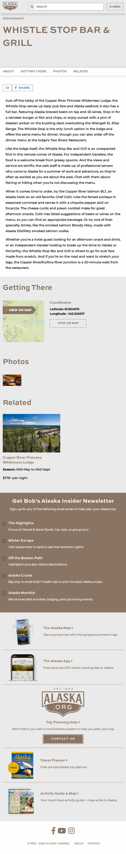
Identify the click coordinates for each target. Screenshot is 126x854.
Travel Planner (54, 760)
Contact (94, 843)
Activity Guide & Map (59, 793)
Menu (114, 6)
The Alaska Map (58, 628)
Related (80, 71)
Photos (60, 71)
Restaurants (13, 18)
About (8, 71)
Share (22, 88)
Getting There (33, 71)
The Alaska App (58, 661)
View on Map (68, 323)
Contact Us (63, 738)
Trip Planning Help (63, 722)
